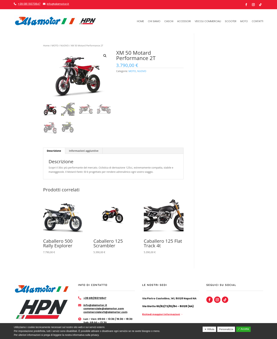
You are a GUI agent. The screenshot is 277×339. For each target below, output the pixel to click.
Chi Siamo (154, 21)
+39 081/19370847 (94, 298)
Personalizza (226, 329)
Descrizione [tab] (54, 150)
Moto (244, 21)
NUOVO (64, 45)
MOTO (55, 45)
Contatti (257, 21)
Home (140, 21)
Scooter (230, 21)
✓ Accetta (243, 328)
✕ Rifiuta (209, 329)
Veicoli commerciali (208, 21)
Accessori (184, 21)
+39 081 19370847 (29, 4)
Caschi (168, 21)
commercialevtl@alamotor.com (105, 312)
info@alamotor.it (58, 4)
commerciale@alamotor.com (103, 308)
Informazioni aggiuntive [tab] (83, 150)
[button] (105, 56)
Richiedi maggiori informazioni (161, 314)
